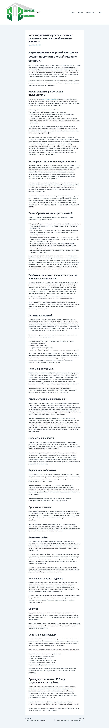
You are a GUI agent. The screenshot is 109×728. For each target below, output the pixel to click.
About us (81, 12)
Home (74, 12)
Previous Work (91, 12)
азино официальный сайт (50, 99)
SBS (39, 12)
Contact (100, 12)
